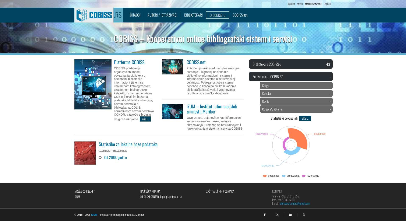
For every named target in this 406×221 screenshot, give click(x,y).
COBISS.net (240, 15)
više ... (305, 118)
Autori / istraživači (162, 15)
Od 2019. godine (115, 157)
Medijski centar (161, 196)
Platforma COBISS (129, 62)
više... (145, 119)
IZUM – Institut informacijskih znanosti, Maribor (212, 109)
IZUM (77, 196)
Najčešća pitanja (150, 191)
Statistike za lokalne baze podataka (128, 144)
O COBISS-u (218, 15)
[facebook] (264, 214)
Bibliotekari (193, 15)
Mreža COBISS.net (84, 191)
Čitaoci (135, 15)
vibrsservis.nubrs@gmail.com (295, 203)
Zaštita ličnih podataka (220, 191)
